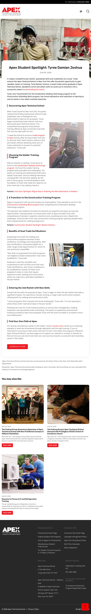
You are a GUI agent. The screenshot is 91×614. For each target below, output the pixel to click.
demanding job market (35, 89)
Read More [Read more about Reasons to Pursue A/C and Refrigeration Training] (7, 513)
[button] (81, 11)
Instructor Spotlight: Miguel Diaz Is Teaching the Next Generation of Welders (45, 191)
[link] (11, 531)
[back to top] (85, 606)
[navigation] (51, 570)
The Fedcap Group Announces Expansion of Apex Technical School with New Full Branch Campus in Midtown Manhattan (23, 431)
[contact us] (17, 346)
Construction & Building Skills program (23, 205)
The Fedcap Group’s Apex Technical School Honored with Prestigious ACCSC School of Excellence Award (65, 431)
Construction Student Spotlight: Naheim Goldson (34, 225)
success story (58, 326)
